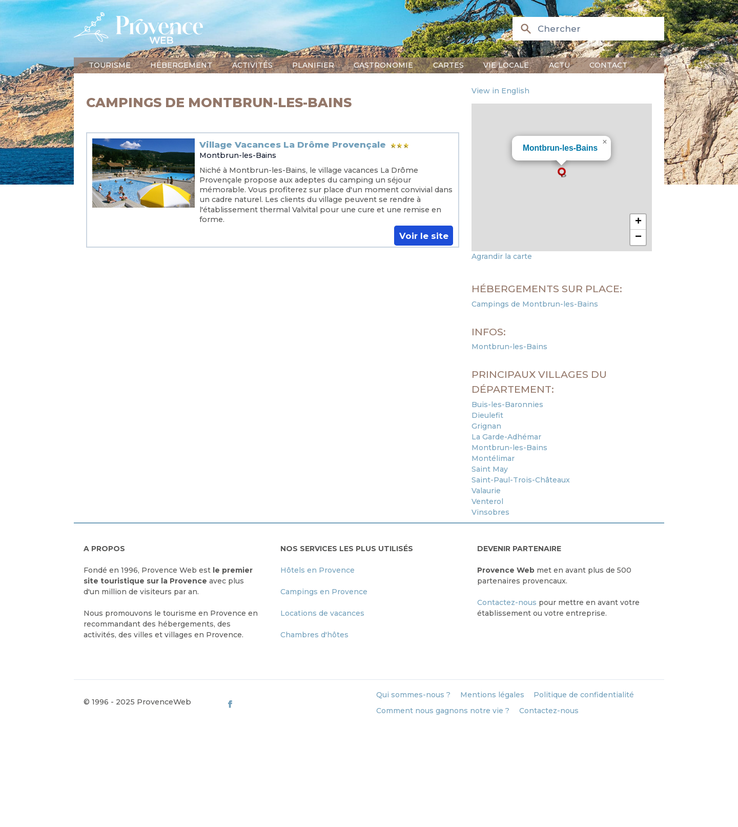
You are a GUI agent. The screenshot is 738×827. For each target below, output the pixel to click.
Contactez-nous (507, 602)
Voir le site (423, 235)
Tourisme (110, 65)
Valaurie (486, 490)
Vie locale (506, 65)
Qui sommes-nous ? (413, 694)
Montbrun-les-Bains (237, 155)
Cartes (448, 65)
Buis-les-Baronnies (507, 404)
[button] (562, 172)
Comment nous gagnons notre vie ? (442, 710)
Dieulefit (487, 415)
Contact (608, 65)
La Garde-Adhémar (506, 436)
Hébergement (181, 65)
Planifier (313, 65)
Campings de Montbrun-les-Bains (534, 304)
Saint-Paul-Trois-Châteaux (520, 480)
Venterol (487, 501)
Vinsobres (490, 512)
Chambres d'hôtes (314, 634)
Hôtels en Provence (317, 570)
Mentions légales (492, 694)
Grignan (486, 426)
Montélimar (493, 458)
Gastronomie (383, 65)
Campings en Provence (323, 591)
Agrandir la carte (501, 256)
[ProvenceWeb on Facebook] (296, 704)
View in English (500, 90)
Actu (559, 65)
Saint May (489, 469)
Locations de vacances (322, 613)
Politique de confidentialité (584, 694)
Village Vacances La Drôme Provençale (292, 144)
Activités (252, 65)
